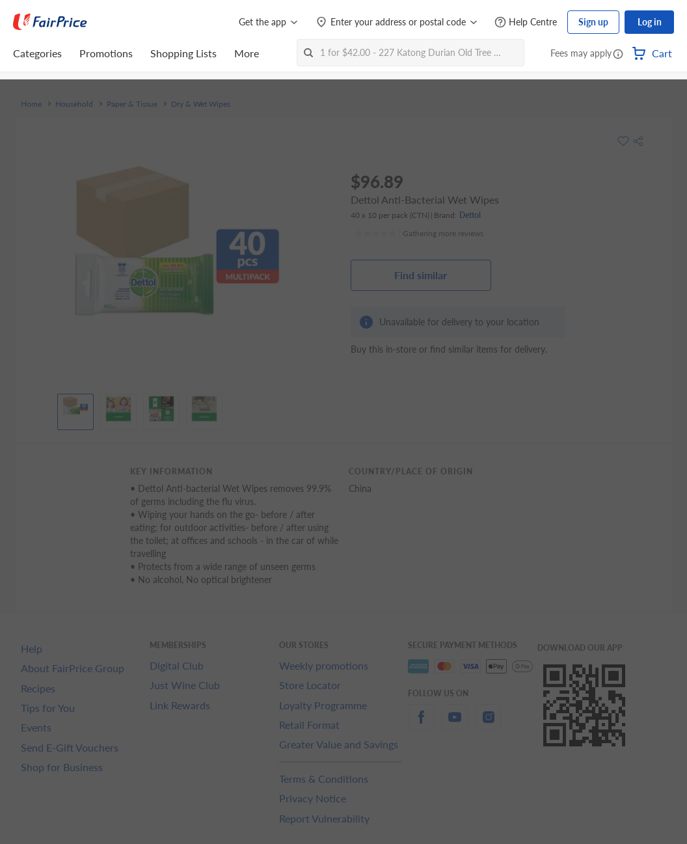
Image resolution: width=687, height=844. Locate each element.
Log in (650, 21)
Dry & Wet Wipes (200, 104)
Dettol (470, 215)
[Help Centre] (525, 22)
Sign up (593, 21)
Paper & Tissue (132, 104)
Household (74, 104)
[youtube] (455, 724)
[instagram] (489, 724)
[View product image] (75, 408)
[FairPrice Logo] (50, 22)
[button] (618, 55)
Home (31, 104)
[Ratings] (419, 233)
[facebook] (421, 724)
